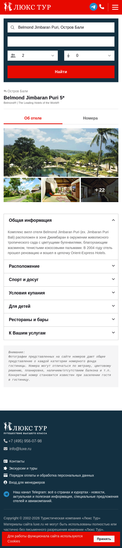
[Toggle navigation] (113, 7)
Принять (104, 539)
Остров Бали (16, 91)
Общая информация (30, 220)
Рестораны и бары (28, 319)
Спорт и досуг (23, 279)
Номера (90, 118)
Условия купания (27, 293)
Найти (61, 72)
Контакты (14, 461)
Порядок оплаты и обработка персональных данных (49, 475)
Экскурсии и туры (20, 468)
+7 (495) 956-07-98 (23, 441)
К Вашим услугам (27, 333)
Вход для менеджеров (24, 482)
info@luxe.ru (17, 449)
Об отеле (33, 118)
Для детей (19, 306)
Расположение (24, 266)
